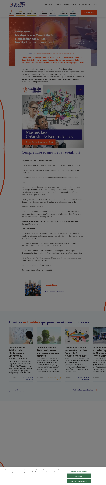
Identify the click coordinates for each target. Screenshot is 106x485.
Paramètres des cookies (79, 471)
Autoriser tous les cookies (79, 481)
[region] (53, 476)
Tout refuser (79, 476)
